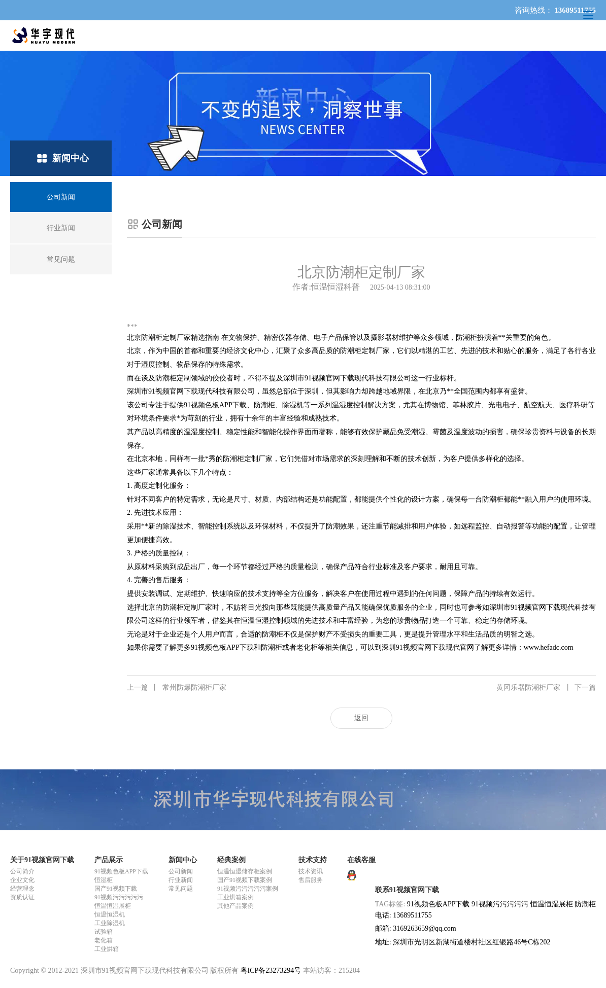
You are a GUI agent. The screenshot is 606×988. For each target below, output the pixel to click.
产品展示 (108, 860)
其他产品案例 (235, 905)
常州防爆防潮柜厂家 (176, 687)
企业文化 (22, 880)
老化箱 (103, 940)
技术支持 (312, 860)
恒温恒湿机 (109, 914)
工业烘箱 (106, 948)
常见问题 (181, 888)
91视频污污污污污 (118, 897)
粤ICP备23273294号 (271, 970)
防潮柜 (585, 904)
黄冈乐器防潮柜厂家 (546, 687)
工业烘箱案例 (235, 897)
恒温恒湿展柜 (112, 905)
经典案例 (231, 860)
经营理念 (22, 888)
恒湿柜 (103, 880)
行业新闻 (181, 880)
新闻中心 (183, 860)
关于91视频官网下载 (42, 860)
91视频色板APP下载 (121, 871)
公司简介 (22, 871)
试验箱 (103, 931)
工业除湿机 (109, 923)
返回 (361, 718)
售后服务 (310, 880)
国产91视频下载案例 (244, 880)
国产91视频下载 (115, 888)
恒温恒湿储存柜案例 (244, 871)
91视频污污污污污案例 (247, 888)
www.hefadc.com (549, 647)
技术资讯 (310, 871)
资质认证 (22, 897)
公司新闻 (181, 871)
